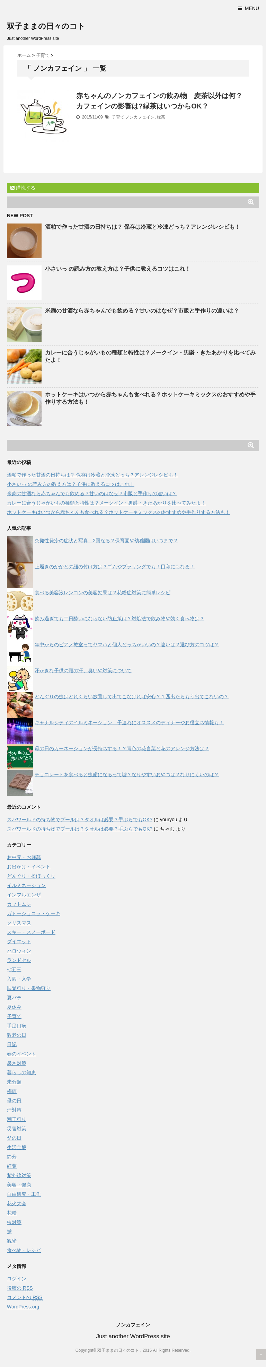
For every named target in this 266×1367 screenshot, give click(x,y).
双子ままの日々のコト (46, 26)
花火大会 (16, 1203)
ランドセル (19, 960)
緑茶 (161, 117)
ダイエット (19, 941)
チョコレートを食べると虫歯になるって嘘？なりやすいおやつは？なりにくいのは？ (127, 774)
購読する (22, 188)
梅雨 (12, 1091)
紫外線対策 (19, 1175)
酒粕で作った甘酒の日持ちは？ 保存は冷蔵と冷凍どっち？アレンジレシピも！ (142, 227)
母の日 (14, 1100)
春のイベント (21, 1054)
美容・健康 (19, 1185)
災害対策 (16, 1128)
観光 (12, 1241)
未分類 (14, 1082)
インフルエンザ (24, 894)
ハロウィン (19, 951)
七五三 (14, 969)
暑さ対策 (16, 1063)
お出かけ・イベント (29, 866)
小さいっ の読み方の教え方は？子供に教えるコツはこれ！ (117, 269)
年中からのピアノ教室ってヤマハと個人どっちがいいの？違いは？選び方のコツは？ (127, 644)
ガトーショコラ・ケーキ (33, 913)
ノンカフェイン (139, 117)
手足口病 (16, 1025)
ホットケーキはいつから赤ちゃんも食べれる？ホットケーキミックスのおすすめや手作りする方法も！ (118, 512)
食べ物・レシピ (24, 1250)
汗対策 (14, 1110)
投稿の (20, 1288)
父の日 (14, 1138)
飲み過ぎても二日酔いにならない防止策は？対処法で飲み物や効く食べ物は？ (119, 618)
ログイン (16, 1278)
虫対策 (14, 1222)
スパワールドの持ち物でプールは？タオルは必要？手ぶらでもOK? (79, 819)
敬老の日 (16, 1035)
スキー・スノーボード (31, 932)
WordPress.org (23, 1306)
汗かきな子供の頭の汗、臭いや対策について (83, 670)
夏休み (14, 1007)
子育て (118, 117)
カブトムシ (19, 904)
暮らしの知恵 (21, 1072)
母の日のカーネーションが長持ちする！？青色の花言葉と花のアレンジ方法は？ (122, 748)
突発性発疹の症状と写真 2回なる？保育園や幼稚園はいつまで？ (106, 540)
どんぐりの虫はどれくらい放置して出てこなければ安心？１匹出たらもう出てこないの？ (132, 696)
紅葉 (12, 1166)
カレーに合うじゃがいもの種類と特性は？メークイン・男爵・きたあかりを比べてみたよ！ (106, 503)
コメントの (25, 1297)
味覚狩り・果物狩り (29, 988)
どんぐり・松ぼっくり (31, 876)
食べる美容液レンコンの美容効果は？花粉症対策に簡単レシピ (102, 592)
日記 (12, 1044)
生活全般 (16, 1147)
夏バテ (14, 997)
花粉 (12, 1213)
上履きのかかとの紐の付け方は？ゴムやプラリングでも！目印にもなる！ (115, 566)
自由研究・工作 (24, 1194)
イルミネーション (26, 885)
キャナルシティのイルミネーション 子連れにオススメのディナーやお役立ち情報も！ (129, 722)
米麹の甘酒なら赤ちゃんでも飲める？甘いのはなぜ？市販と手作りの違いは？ (142, 311)
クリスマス (19, 923)
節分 (12, 1156)
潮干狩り (16, 1119)
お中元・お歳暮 (24, 857)
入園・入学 (19, 979)
